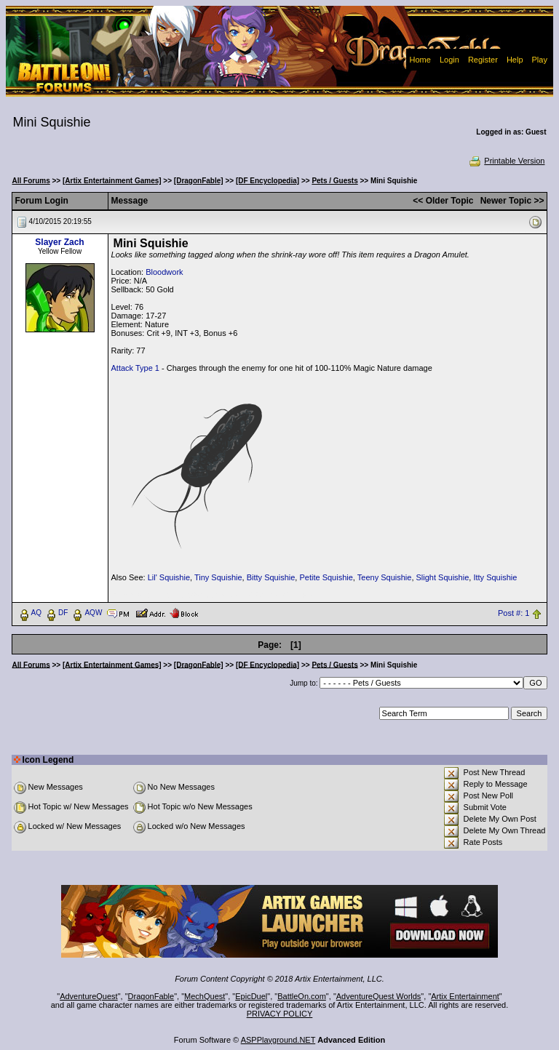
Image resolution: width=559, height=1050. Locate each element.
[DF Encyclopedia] (267, 181)
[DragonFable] (198, 181)
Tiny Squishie (218, 577)
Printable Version (506, 160)
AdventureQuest (89, 996)
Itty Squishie (495, 577)
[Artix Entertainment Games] (112, 181)
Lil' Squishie (169, 577)
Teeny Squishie (384, 577)
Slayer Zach (59, 242)
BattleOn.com (301, 996)
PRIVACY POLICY (280, 1013)
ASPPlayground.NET (278, 1039)
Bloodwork (164, 272)
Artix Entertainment (465, 996)
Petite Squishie (325, 577)
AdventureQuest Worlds (378, 996)
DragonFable (151, 996)
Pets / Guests (334, 181)
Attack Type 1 (135, 368)
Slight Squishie (442, 577)
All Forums (31, 181)
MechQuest (204, 996)
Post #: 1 (513, 613)
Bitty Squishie (271, 577)
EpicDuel (251, 996)
